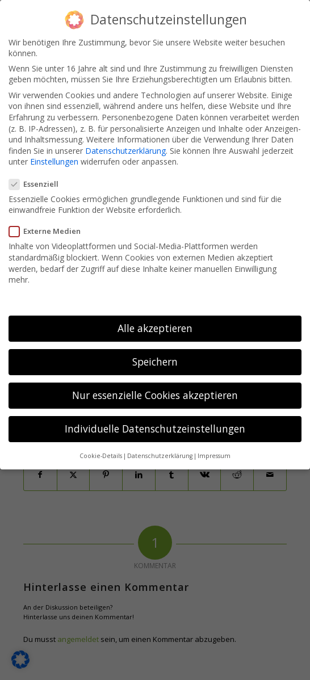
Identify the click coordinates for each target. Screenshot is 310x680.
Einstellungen (54, 158)
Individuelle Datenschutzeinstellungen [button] (155, 425)
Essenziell (37, 180)
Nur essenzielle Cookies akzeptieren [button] (155, 391)
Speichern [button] (155, 358)
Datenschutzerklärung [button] (159, 452)
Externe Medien (48, 228)
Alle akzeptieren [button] (155, 324)
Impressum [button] (214, 452)
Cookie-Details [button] (100, 452)
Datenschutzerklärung (125, 146)
